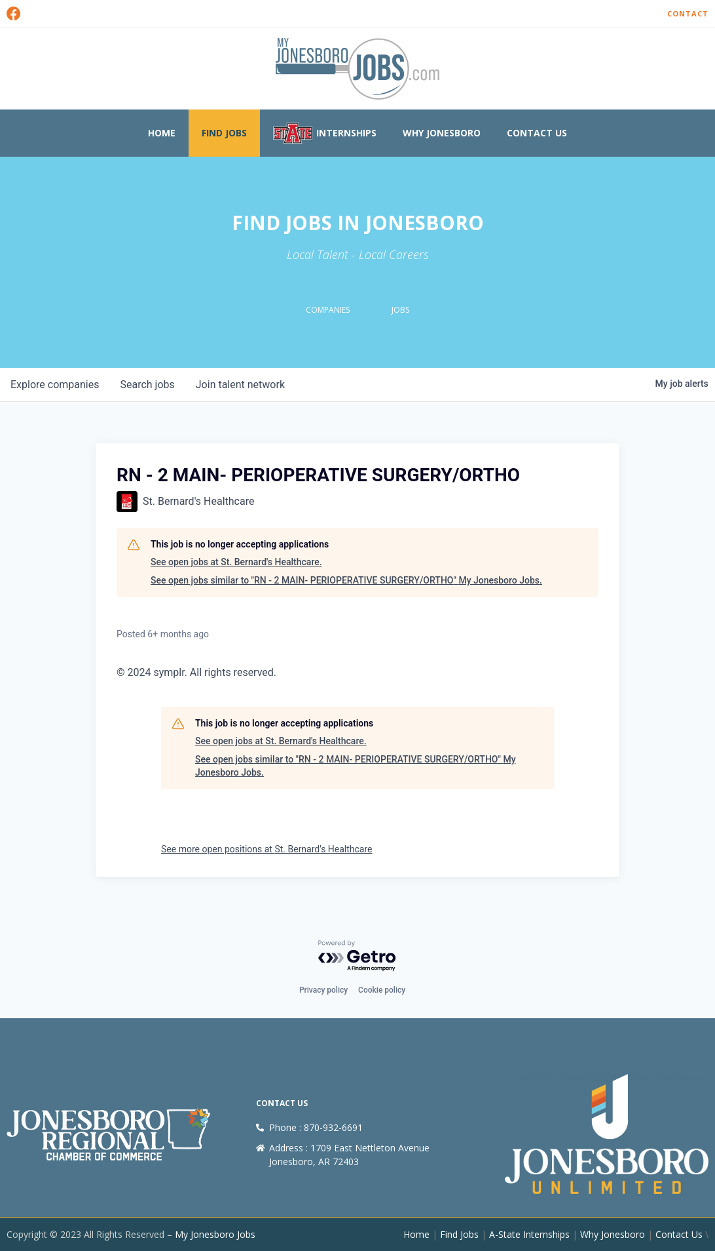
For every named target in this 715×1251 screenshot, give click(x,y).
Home (161, 133)
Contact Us (537, 133)
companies (54, 384)
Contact (687, 13)
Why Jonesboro (442, 133)
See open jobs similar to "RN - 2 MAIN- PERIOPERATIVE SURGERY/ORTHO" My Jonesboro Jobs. (346, 580)
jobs (147, 384)
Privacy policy (323, 990)
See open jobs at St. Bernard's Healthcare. (236, 562)
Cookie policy (381, 990)
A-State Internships (529, 1234)
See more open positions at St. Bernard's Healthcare (267, 849)
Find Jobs (224, 133)
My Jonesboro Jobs (215, 1234)
